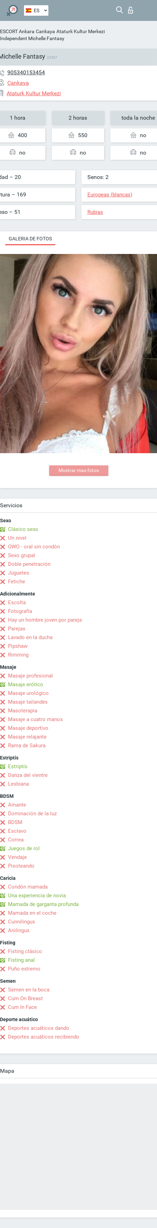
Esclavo (17, 831)
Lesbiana (18, 784)
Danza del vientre (28, 775)
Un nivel (17, 538)
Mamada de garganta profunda (43, 904)
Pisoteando (21, 866)
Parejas (16, 629)
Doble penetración (29, 564)
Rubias (95, 212)
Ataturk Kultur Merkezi (80, 31)
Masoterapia (22, 710)
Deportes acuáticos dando (38, 1028)
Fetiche (16, 581)
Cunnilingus (21, 922)
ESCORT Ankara (17, 31)
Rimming (18, 655)
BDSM (15, 822)
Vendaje (17, 857)
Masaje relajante (27, 737)
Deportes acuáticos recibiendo (43, 1037)
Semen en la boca (28, 990)
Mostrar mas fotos (78, 470)
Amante (17, 805)
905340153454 (26, 72)
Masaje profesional (30, 676)
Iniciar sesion (130, 10)
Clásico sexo (23, 529)
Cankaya (45, 31)
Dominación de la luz (32, 813)
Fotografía (20, 611)
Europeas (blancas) (109, 195)
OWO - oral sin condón (34, 547)
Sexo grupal (21, 555)
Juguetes (18, 573)
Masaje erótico (25, 684)
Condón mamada (28, 887)
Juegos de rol (24, 848)
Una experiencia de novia (37, 895)
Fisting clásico (25, 951)
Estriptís (18, 766)
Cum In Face (22, 1007)
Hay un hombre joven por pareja (45, 620)
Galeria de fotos (30, 238)
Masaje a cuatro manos (35, 719)
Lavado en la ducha (30, 637)
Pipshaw (18, 646)
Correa (16, 840)
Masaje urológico (28, 693)
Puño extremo (24, 969)
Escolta (17, 602)
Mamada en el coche (32, 913)
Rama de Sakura (27, 745)
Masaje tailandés (28, 702)
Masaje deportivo (28, 728)
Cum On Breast (25, 998)
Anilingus (19, 930)
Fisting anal (21, 960)
